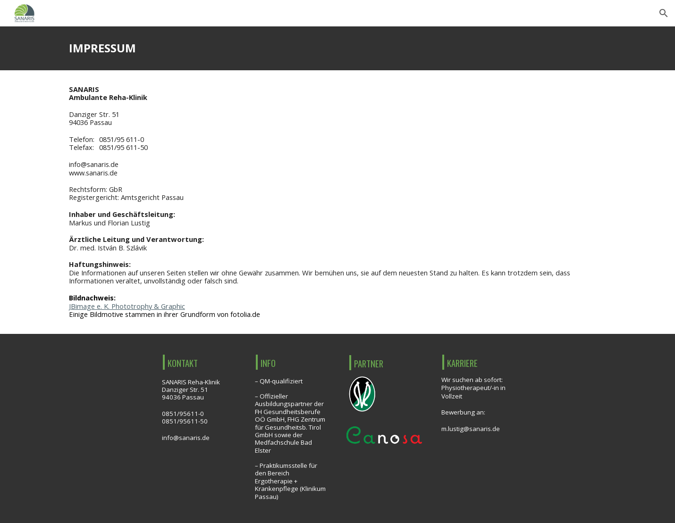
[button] (663, 13)
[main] (337, 48)
